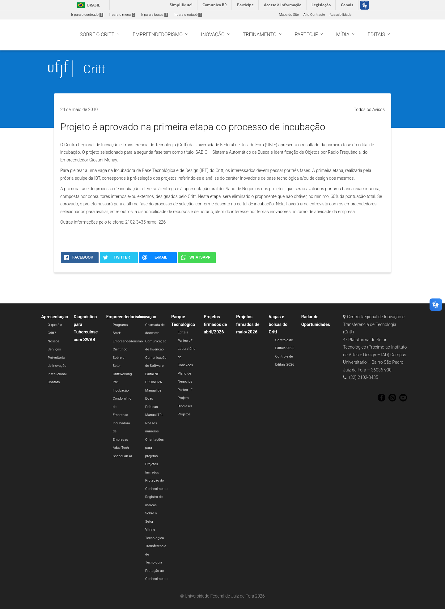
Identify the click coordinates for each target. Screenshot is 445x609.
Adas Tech (121, 448)
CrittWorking (122, 374)
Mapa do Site (289, 15)
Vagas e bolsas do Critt (278, 324)
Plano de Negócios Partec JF (185, 381)
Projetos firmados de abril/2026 (215, 324)
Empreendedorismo (125, 316)
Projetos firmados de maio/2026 (247, 324)
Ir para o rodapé (188, 15)
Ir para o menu (122, 15)
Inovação (147, 316)
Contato (54, 382)
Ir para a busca (154, 15)
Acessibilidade (340, 15)
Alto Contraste (314, 15)
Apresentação (54, 316)
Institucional (57, 374)
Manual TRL (154, 415)
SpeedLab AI (122, 456)
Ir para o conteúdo (87, 15)
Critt (94, 69)
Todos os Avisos (369, 109)
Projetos (184, 414)
